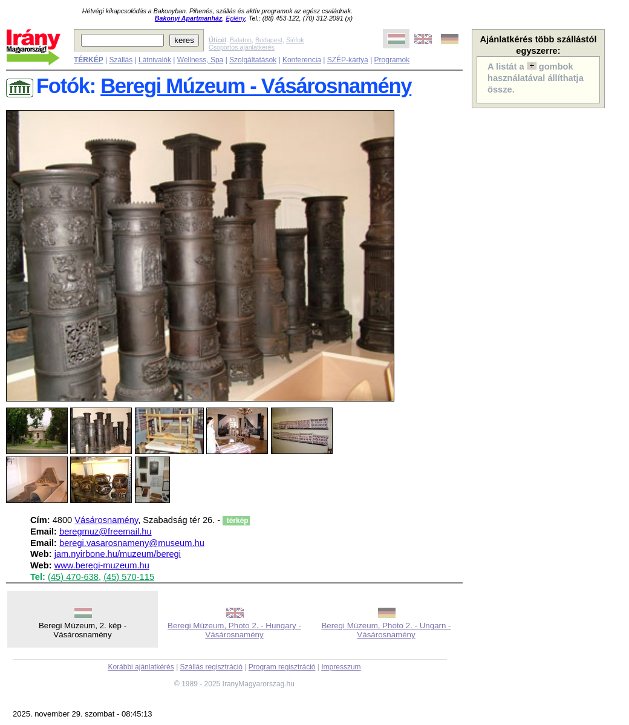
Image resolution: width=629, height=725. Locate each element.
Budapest (268, 40)
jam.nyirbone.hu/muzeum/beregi (117, 554)
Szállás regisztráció (211, 667)
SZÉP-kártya (347, 60)
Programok (392, 60)
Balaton (241, 40)
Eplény (235, 18)
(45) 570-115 (128, 577)
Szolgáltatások (252, 60)
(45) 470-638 (73, 577)
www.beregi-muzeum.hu (101, 565)
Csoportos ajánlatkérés (242, 47)
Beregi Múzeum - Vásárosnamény (255, 85)
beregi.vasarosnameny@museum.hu (131, 543)
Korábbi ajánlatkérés (141, 667)
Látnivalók (155, 60)
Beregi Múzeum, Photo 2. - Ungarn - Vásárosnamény (386, 630)
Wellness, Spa (200, 60)
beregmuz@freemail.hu (105, 531)
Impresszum (340, 667)
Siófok (295, 40)
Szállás (120, 60)
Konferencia (301, 60)
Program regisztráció (282, 667)
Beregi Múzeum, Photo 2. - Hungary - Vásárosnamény (234, 630)
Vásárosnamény (106, 520)
